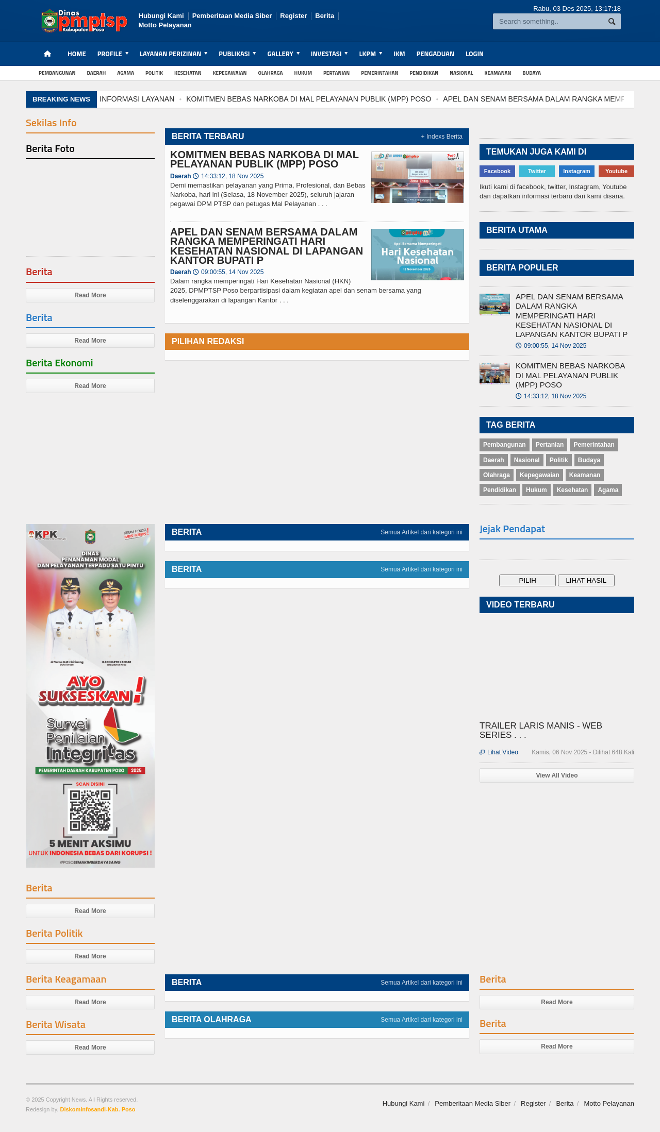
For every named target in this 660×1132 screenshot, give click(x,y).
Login (475, 53)
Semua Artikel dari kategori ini (422, 532)
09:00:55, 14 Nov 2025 (228, 272)
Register (293, 16)
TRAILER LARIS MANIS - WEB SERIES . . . (541, 730)
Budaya (532, 73)
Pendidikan (423, 73)
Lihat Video (499, 752)
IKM (399, 53)
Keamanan (498, 73)
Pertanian (336, 73)
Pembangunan (57, 73)
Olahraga (270, 73)
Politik (154, 73)
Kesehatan (188, 73)
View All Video (557, 775)
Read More (90, 295)
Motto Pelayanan (165, 25)
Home (77, 53)
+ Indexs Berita (442, 136)
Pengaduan (435, 53)
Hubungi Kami (161, 16)
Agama (125, 73)
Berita (324, 16)
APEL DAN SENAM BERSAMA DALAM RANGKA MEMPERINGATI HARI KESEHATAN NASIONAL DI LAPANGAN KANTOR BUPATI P (266, 246)
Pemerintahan (379, 73)
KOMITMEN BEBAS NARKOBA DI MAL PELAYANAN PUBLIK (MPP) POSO (311, 99)
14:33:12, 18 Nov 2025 (228, 176)
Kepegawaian (230, 73)
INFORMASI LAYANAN (139, 99)
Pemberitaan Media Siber (232, 16)
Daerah (96, 73)
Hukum (303, 73)
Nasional (461, 73)
